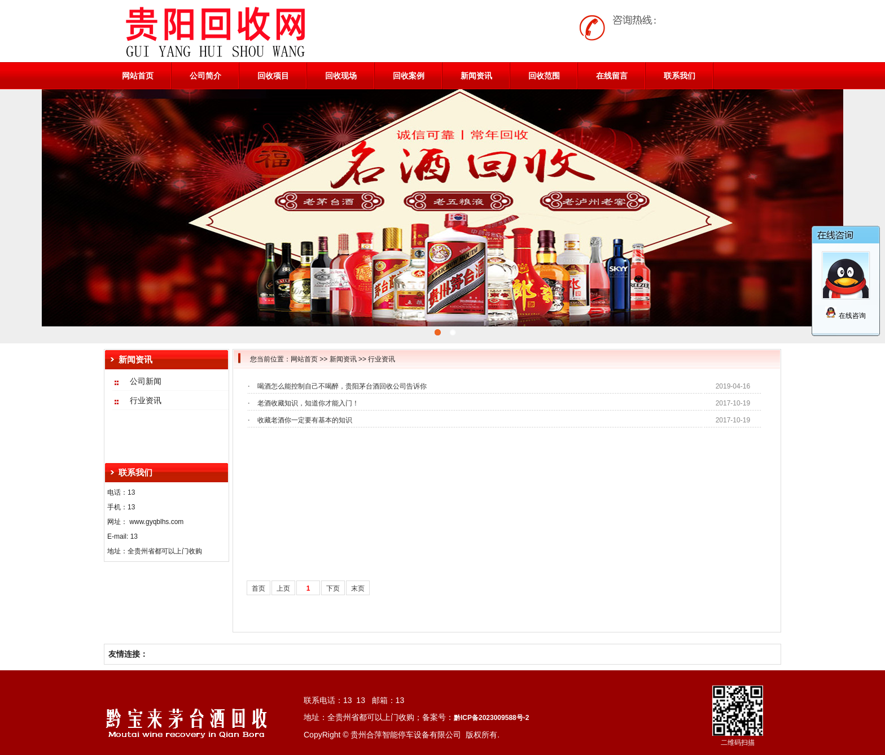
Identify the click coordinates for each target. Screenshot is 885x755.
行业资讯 (381, 359)
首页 (258, 588)
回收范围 (544, 75)
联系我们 (679, 75)
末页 (358, 588)
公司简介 (205, 75)
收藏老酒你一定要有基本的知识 (304, 420)
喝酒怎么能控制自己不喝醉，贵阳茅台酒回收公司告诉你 (342, 386)
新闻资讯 (476, 75)
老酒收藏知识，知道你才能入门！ (308, 403)
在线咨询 (845, 316)
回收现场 (341, 75)
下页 (333, 588)
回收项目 (273, 75)
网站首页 (138, 75)
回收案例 (408, 75)
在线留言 (612, 75)
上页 (283, 588)
